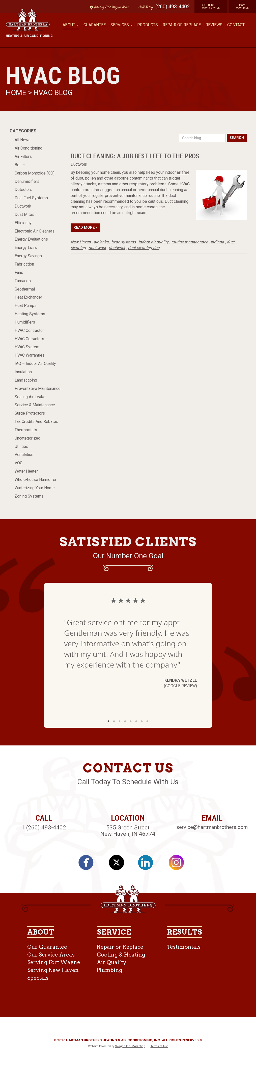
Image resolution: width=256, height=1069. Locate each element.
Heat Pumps (26, 305)
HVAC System (27, 346)
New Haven (81, 242)
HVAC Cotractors (29, 338)
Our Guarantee (47, 947)
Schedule (211, 6)
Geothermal (25, 289)
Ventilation (24, 454)
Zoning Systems (29, 496)
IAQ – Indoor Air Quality (35, 363)
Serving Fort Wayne (53, 962)
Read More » (85, 227)
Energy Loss (26, 247)
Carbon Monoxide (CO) (34, 173)
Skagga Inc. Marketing (130, 1046)
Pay (242, 6)
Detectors (23, 189)
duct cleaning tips (143, 247)
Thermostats (26, 429)
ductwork (117, 247)
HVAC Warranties (30, 355)
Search (237, 138)
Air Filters (23, 156)
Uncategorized (27, 438)
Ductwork (23, 206)
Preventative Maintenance (38, 388)
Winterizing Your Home (35, 487)
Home (17, 92)
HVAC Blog (53, 92)
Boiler (20, 164)
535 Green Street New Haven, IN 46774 (127, 830)
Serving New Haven (53, 970)
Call (144, 7)
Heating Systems (30, 313)
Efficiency (23, 222)
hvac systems (123, 242)
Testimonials (184, 947)
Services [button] (121, 24)
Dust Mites (24, 214)
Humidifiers (25, 322)
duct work (97, 247)
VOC (18, 462)
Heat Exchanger (28, 297)
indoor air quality (153, 242)
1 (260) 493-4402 (43, 827)
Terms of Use (159, 1046)
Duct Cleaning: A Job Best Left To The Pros (135, 156)
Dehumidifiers (27, 181)
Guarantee (94, 24)
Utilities (21, 446)
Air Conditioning (28, 148)
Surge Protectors (30, 413)
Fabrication (24, 264)
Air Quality (111, 962)
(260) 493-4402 (172, 7)
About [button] (71, 24)
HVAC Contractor (29, 330)
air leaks (101, 242)
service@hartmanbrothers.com (212, 827)
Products (147, 24)
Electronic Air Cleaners (34, 231)
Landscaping (26, 380)
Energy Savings (28, 255)
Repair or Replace (182, 24)
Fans (19, 272)
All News (23, 139)
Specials (37, 978)
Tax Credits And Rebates (36, 421)
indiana (217, 242)
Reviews (214, 24)
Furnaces (23, 280)
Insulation (23, 371)
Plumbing (109, 970)
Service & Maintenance (35, 404)
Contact (236, 24)
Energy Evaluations (31, 239)
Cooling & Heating (121, 954)
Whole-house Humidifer (35, 479)
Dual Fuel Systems (31, 197)
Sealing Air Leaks (30, 396)
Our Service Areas (51, 954)
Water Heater (26, 471)
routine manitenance (189, 242)
